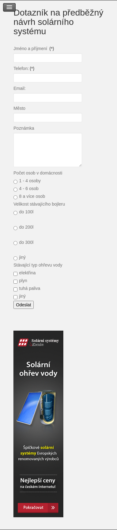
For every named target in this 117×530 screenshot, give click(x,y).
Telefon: (23, 68)
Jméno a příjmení (33, 48)
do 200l (23, 227)
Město (19, 108)
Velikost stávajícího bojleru (39, 204)
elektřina (24, 273)
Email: (19, 88)
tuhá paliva (26, 288)
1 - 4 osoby (27, 181)
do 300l (23, 242)
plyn (20, 281)
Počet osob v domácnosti (37, 172)
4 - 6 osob (25, 189)
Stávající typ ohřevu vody (37, 265)
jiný (19, 257)
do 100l (23, 212)
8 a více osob (29, 196)
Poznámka (23, 128)
